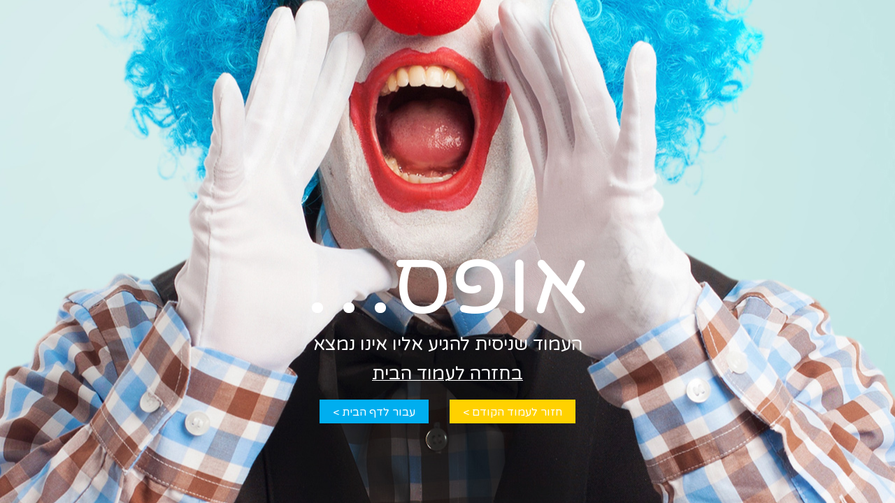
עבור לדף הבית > (374, 412)
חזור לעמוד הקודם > (512, 412)
